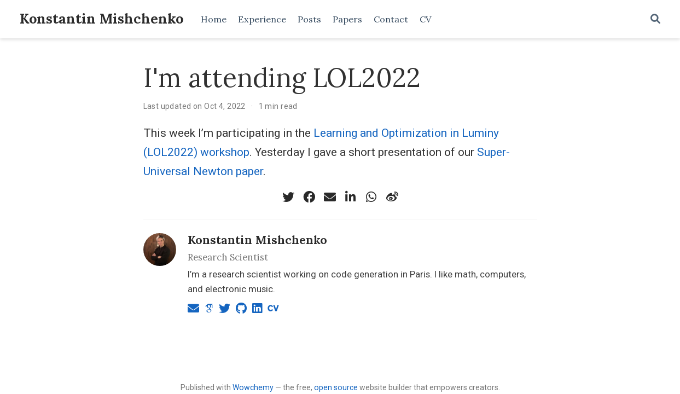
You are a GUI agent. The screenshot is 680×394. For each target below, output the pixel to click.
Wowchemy (253, 387)
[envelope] (330, 197)
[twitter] (288, 197)
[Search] (655, 19)
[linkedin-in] (350, 197)
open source (336, 387)
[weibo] (392, 197)
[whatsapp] (371, 197)
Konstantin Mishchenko (101, 18)
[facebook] (309, 197)
